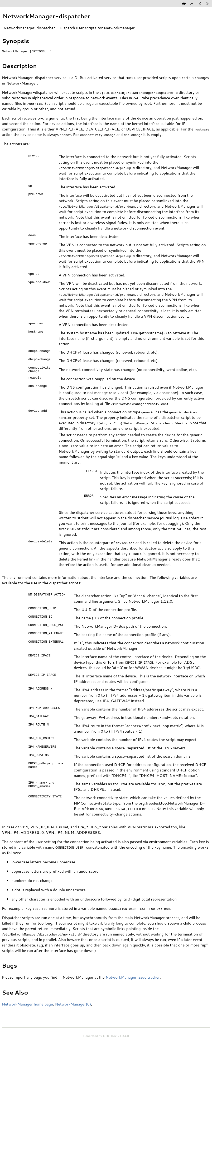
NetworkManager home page (27, 1006)
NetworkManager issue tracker (133, 979)
